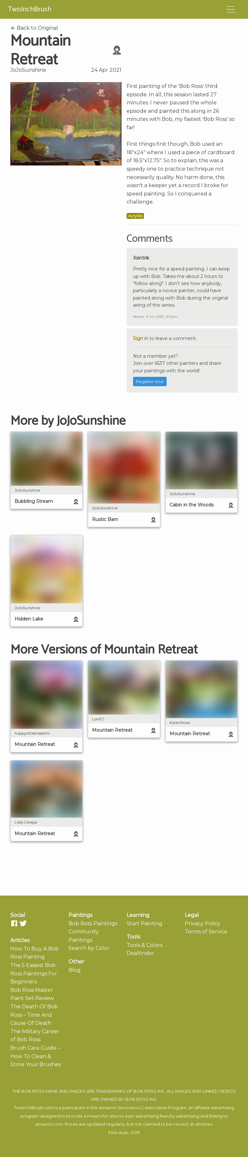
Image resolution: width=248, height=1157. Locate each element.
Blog (74, 970)
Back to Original (34, 28)
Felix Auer (118, 1132)
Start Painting (144, 923)
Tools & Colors (144, 945)
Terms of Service (206, 932)
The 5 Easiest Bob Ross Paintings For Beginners (33, 973)
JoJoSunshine (28, 70)
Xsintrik (141, 258)
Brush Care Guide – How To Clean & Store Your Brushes (35, 1056)
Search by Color (88, 948)
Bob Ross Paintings (92, 923)
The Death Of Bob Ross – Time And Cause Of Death (34, 1014)
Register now (150, 381)
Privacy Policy (202, 923)
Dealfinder (140, 953)
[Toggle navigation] (231, 9)
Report (138, 316)
